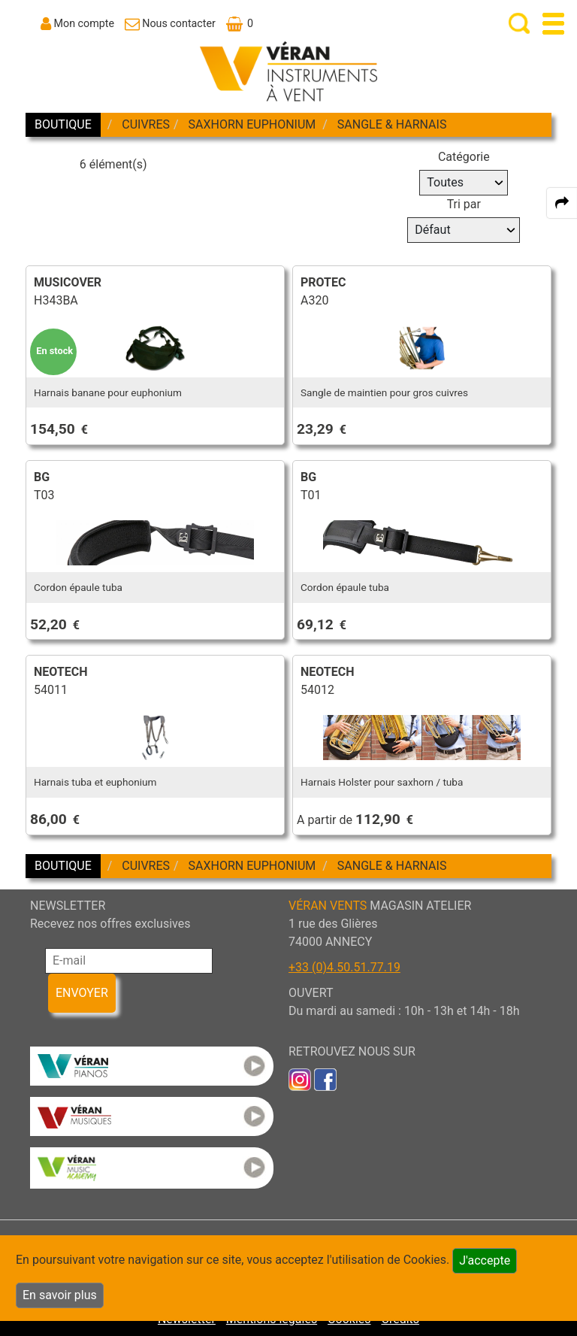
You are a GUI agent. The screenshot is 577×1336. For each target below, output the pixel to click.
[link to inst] (299, 1078)
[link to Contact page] (170, 23)
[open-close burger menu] (553, 23)
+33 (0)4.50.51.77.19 (344, 967)
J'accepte (484, 1260)
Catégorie (464, 157)
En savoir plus (60, 1295)
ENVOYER (82, 993)
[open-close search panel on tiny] (519, 23)
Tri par (464, 204)
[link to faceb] (325, 1078)
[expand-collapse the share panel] (562, 203)
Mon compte (84, 23)
